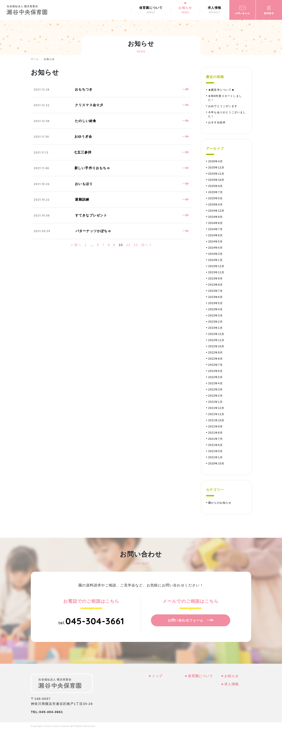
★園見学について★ (221, 89)
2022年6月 (215, 371)
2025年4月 (215, 204)
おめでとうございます (222, 106)
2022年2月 (215, 395)
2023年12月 (216, 266)
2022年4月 (215, 383)
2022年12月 (216, 334)
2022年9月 (215, 352)
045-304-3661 (94, 621)
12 (136, 245)
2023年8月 (215, 284)
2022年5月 (215, 377)
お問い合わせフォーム (186, 620)
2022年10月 (216, 346)
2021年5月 (215, 451)
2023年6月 (215, 297)
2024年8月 (215, 223)
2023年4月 (215, 309)
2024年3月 (215, 253)
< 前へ (76, 245)
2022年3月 (215, 389)
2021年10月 (216, 420)
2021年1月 (215, 457)
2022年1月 (215, 401)
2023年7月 (215, 290)
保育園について (200, 676)
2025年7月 (215, 192)
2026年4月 (215, 161)
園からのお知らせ (220, 502)
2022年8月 (215, 358)
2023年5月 (215, 303)
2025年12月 (216, 167)
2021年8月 (215, 432)
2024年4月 (215, 247)
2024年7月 (215, 229)
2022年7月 (215, 364)
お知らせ (231, 676)
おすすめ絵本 (217, 122)
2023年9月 (215, 278)
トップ (157, 676)
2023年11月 (216, 272)
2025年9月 (215, 186)
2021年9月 (215, 426)
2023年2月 (215, 321)
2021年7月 (215, 438)
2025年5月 (215, 198)
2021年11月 (216, 414)
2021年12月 (216, 408)
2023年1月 (215, 327)
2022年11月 (216, 340)
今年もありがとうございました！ (227, 114)
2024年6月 (215, 235)
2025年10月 (216, 179)
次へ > (146, 245)
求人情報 (231, 684)
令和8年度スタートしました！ (225, 98)
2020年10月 (216, 463)
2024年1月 (215, 260)
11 (128, 245)
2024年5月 (215, 241)
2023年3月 (215, 315)
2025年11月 (216, 173)
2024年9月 (215, 216)
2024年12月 (216, 210)
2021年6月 (215, 445)
